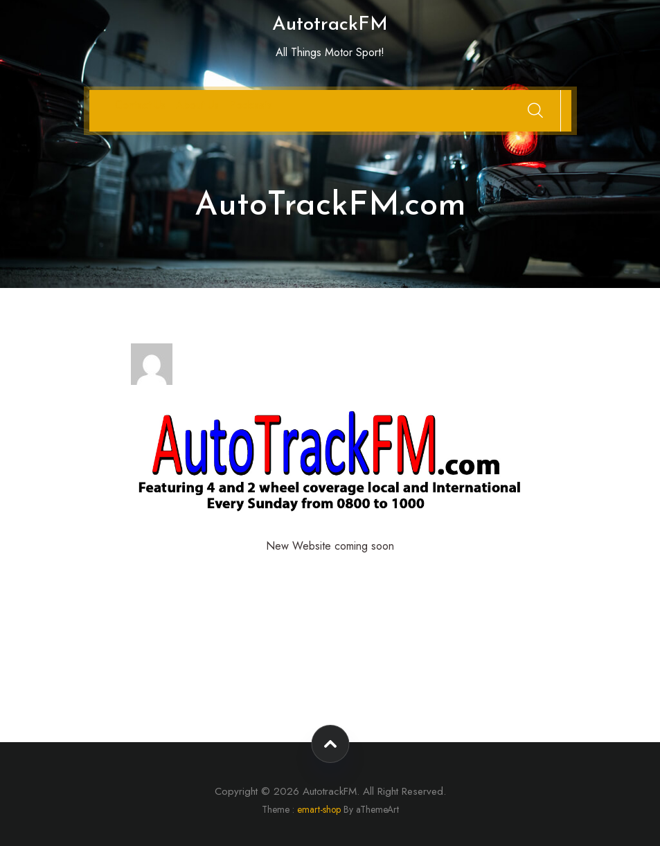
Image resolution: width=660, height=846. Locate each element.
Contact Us (140, 105)
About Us (197, 105)
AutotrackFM (330, 25)
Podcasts (250, 105)
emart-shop (319, 809)
